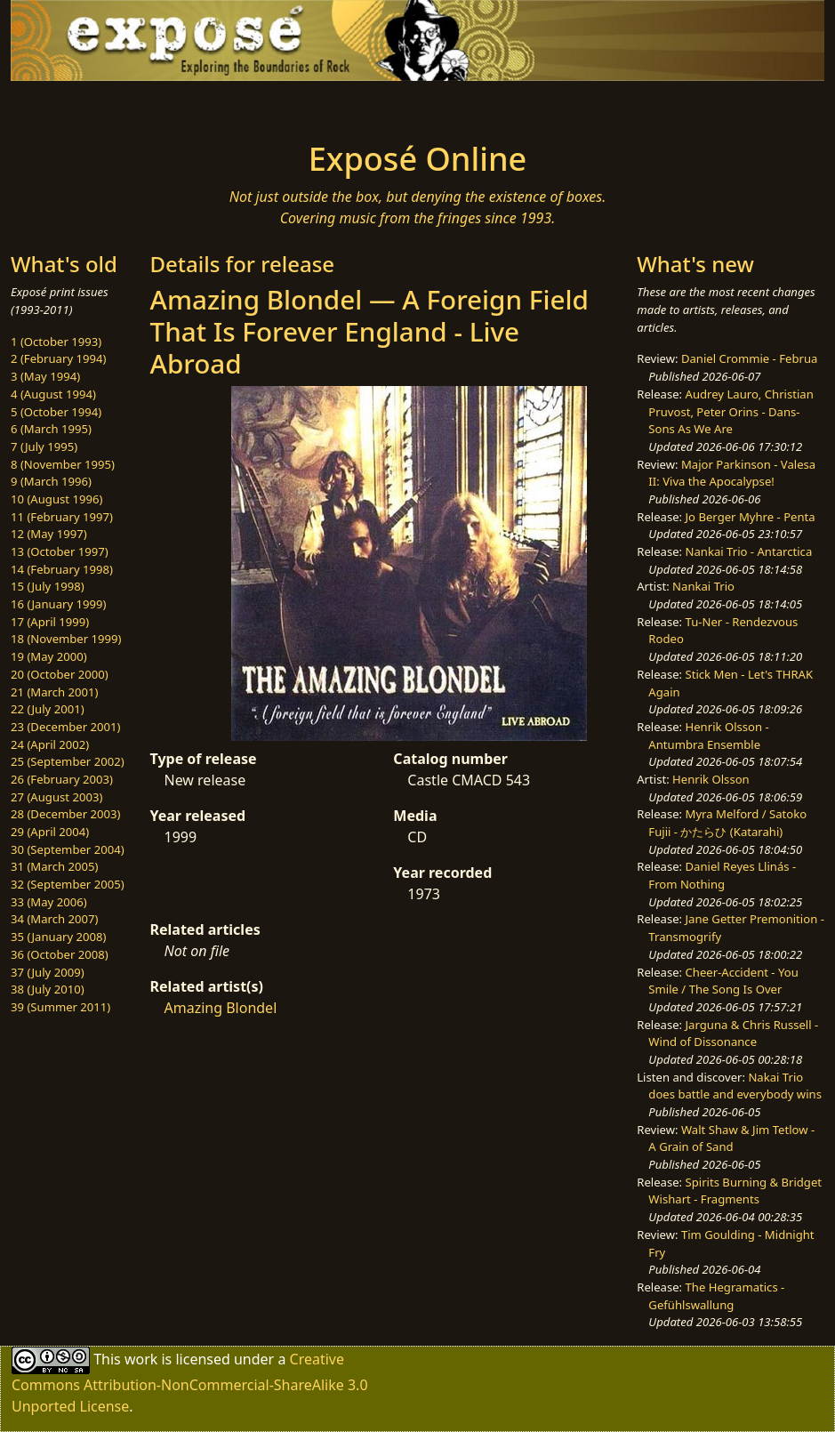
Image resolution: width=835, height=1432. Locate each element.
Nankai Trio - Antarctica (749, 551)
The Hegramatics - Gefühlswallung (716, 1296)
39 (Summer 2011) (60, 1007)
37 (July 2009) (47, 972)
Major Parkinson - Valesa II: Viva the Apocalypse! (731, 473)
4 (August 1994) (53, 394)
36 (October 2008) (59, 954)
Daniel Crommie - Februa (749, 358)
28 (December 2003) (65, 814)
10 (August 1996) (56, 499)
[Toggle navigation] (144, 106)
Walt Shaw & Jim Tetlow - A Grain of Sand (731, 1138)
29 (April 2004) (50, 832)
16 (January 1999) (58, 604)
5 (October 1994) (56, 412)
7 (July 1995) (44, 446)
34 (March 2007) (54, 919)
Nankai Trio (703, 586)
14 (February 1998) (62, 569)
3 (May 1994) (45, 376)
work (140, 1359)
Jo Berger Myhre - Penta (750, 517)
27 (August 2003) (56, 797)
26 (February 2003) (62, 779)
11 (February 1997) (62, 517)
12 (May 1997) (49, 534)
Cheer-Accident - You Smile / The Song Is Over (723, 981)
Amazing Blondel (220, 1008)
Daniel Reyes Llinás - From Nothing (722, 875)
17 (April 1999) (50, 622)
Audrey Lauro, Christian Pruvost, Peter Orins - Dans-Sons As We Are (730, 411)
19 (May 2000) (49, 656)
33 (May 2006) (49, 902)
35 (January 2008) (58, 937)
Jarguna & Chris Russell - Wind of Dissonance (733, 1033)
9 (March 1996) (51, 481)
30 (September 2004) (67, 849)
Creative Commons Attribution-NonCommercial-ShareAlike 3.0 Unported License (190, 1382)
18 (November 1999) (66, 639)
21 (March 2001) (54, 692)
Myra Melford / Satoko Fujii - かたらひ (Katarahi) (727, 823)
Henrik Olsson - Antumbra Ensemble (708, 735)
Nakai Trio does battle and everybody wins (735, 1086)
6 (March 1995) (51, 429)
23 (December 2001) (65, 727)
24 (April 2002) (50, 744)
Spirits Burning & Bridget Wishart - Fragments (735, 1191)
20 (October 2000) (59, 674)
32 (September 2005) (67, 884)
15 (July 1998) (47, 586)
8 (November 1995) (63, 464)
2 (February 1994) (58, 358)
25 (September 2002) (67, 761)
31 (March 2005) (54, 866)
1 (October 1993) (56, 342)
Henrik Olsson (711, 779)
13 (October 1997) (59, 551)
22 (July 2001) (47, 709)
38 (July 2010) (47, 989)
